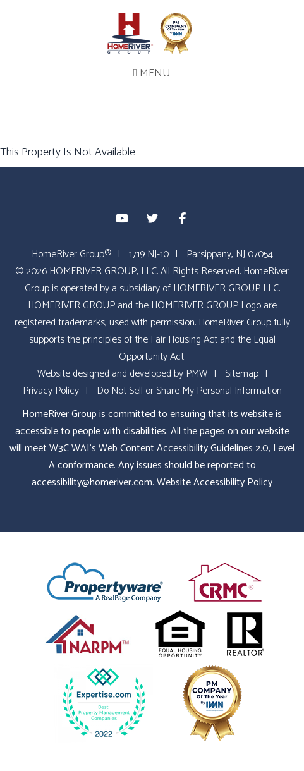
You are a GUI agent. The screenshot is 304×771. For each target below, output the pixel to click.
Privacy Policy (51, 390)
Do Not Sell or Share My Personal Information (189, 390)
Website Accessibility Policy (214, 482)
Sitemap (241, 373)
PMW (196, 373)
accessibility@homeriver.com (92, 482)
